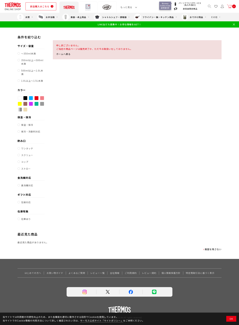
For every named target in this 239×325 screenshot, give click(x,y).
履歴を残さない (213, 249)
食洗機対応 (27, 185)
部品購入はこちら (39, 6)
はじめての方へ (33, 273)
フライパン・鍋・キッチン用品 (154, 17)
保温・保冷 (27, 124)
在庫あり (26, 219)
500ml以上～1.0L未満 (32, 72)
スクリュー (27, 155)
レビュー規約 (149, 273)
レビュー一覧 (97, 273)
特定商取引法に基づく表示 (200, 273)
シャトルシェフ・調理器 (110, 17)
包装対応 (26, 202)
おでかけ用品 (192, 17)
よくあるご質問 (77, 273)
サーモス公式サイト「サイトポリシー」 (101, 320)
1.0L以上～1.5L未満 (32, 80)
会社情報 (115, 273)
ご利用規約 (131, 273)
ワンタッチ (27, 148)
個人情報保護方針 (171, 273)
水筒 (23, 17)
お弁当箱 (46, 17)
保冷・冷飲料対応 (30, 131)
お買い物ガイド (55, 273)
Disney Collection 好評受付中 (165, 5)
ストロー (26, 168)
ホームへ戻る (63, 54)
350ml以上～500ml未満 (32, 62)
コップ (24, 161)
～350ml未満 (28, 53)
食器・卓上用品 (74, 17)
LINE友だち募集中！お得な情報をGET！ (119, 24)
